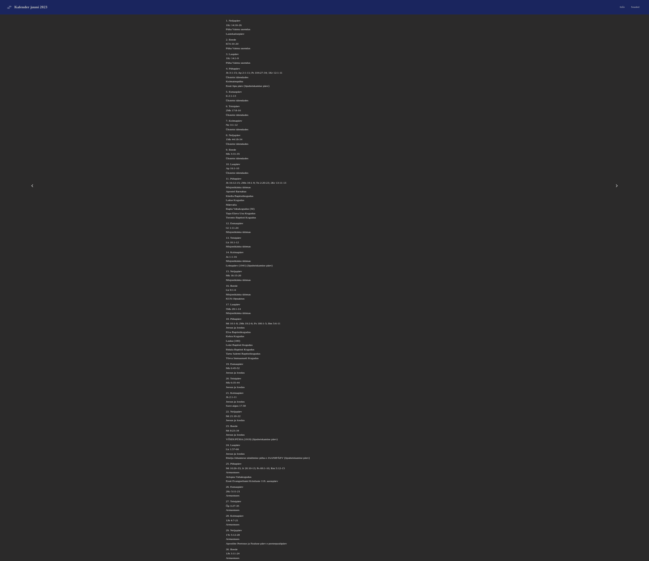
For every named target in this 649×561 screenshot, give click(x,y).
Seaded (635, 7)
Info (622, 7)
